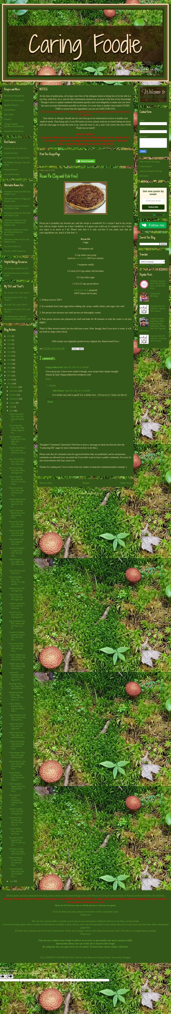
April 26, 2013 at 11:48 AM (77, 390)
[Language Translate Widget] (152, 262)
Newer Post (46, 482)
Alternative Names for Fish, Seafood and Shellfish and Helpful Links (15, 222)
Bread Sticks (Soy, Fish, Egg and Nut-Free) (16, 541)
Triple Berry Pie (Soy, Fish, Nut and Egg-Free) (16, 597)
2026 (9, 336)
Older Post (125, 482)
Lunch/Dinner (9, 110)
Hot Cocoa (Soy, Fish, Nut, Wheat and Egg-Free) (17, 470)
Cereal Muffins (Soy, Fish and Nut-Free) (16, 831)
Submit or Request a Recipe (151, 171)
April (12, 881)
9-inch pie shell (81, 290)
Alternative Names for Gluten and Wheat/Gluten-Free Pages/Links (16, 232)
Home (86, 482)
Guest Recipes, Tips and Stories (17, 158)
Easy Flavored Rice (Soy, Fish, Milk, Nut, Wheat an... (17, 461)
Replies (52, 385)
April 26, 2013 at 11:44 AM (76, 367)
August (13, 403)
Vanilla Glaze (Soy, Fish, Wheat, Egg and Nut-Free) (17, 666)
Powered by (153, 215)
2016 (9, 368)
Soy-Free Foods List (12, 246)
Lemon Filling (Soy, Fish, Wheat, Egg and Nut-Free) (17, 657)
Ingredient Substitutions (13, 131)
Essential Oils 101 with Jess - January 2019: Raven (157, 308)
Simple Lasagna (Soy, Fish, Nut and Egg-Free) (16, 811)
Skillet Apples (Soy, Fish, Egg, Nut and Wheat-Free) (17, 734)
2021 (9, 348)
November (14, 391)
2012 (9, 383)
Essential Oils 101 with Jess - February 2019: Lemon (158, 338)
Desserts (7, 119)
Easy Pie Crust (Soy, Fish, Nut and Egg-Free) (16, 614)
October (13, 395)
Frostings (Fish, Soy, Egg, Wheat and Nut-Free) (17, 686)
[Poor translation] (9, 976)
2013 (9, 380)
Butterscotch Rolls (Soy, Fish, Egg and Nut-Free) (16, 532)
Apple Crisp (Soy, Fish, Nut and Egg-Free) (16, 726)
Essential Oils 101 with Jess (15, 148)
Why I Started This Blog (149, 162)
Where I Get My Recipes (14, 100)
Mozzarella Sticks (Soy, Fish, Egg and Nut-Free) (16, 524)
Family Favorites (11, 153)
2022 (9, 344)
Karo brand (81, 258)
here (126, 946)
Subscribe (153, 207)
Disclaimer (144, 176)
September (14, 399)
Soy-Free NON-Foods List (15, 251)
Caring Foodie (107, 895)
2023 (9, 340)
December (14, 387)
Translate (156, 265)
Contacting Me (146, 166)
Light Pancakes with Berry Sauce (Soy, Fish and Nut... (17, 717)
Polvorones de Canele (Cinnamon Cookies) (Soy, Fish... (16, 800)
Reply (48, 379)
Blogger (126, 957)
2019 (9, 356)
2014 (9, 376)
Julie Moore (58, 390)
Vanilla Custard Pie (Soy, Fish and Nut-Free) (17, 605)
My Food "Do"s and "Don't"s (16, 305)
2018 (9, 360)
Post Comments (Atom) (92, 493)
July (12, 407)
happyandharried (54, 367)
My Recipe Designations (14, 96)
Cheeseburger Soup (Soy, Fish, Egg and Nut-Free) (17, 754)
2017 (9, 364)
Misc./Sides (9, 114)
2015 (9, 372)
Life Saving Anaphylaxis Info (16, 268)
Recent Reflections (11, 174)
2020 (9, 352)
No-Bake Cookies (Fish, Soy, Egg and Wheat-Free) (17, 851)
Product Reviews (11, 170)
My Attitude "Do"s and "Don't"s (17, 293)
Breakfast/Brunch (11, 105)
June (12, 411)
